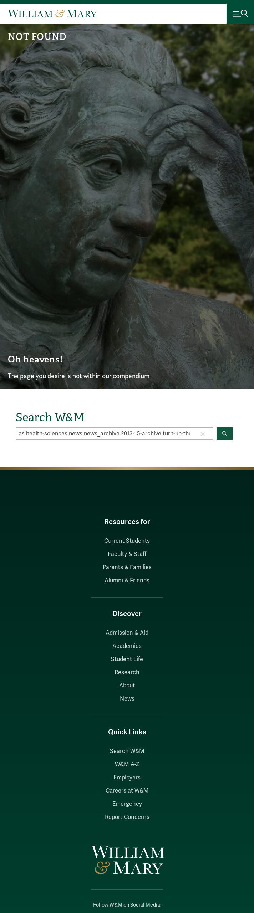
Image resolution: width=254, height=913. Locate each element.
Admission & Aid (127, 632)
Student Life (127, 659)
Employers (127, 777)
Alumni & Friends (127, 580)
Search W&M (127, 751)
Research (127, 672)
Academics (127, 646)
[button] (202, 433)
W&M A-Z (127, 764)
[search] (104, 433)
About (127, 685)
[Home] (52, 13)
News (127, 698)
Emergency (127, 804)
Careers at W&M (127, 790)
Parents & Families (127, 567)
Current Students (127, 541)
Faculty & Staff (127, 554)
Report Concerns (127, 817)
